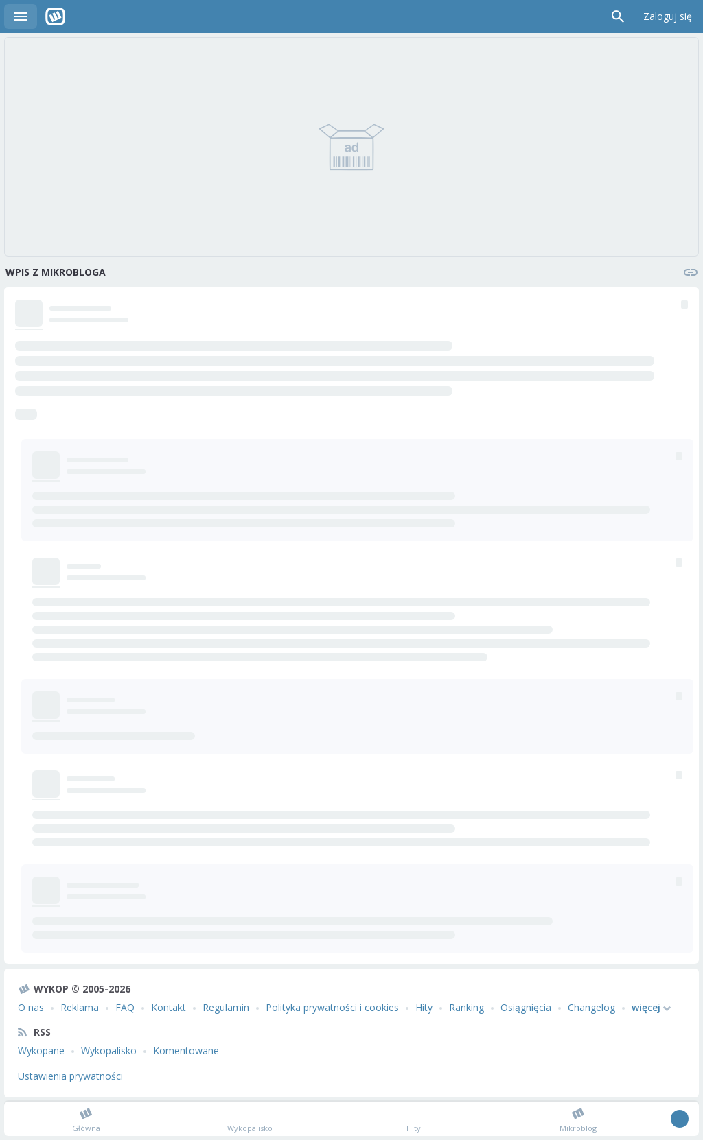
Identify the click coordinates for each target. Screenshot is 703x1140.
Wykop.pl (55, 16)
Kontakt (168, 1007)
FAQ (125, 1007)
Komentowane (186, 1050)
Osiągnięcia (525, 1007)
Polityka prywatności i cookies (332, 1007)
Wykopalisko (109, 1050)
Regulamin (226, 1007)
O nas (31, 1007)
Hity (424, 1007)
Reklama (79, 1007)
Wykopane (41, 1050)
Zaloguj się (667, 16)
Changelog (591, 1007)
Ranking (466, 1007)
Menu (20, 16)
